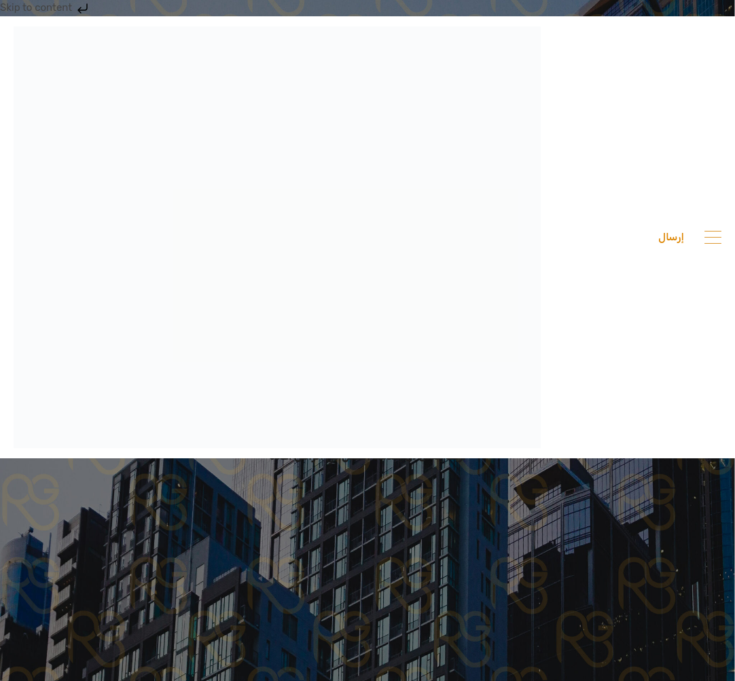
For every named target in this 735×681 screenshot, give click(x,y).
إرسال (671, 237)
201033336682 (606, 237)
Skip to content (45, 7)
